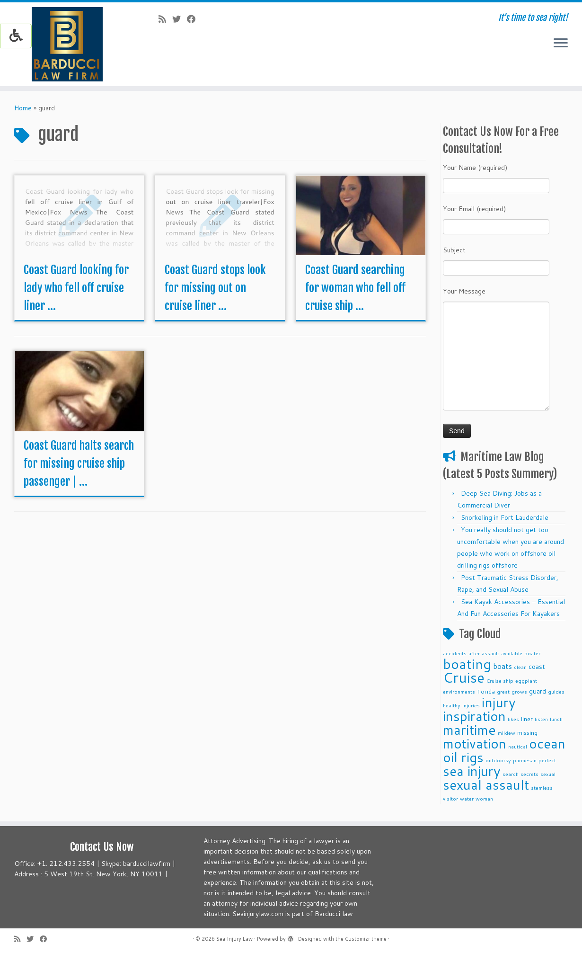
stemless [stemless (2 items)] (542, 787)
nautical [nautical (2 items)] (517, 746)
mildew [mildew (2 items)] (506, 732)
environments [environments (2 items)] (459, 691)
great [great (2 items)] (503, 691)
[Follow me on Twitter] (179, 19)
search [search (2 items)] (511, 773)
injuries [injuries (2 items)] (471, 705)
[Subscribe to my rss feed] (165, 19)
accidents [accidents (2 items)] (455, 653)
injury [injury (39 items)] (499, 702)
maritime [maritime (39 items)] (469, 729)
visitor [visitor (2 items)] (450, 798)
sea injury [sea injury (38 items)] (472, 770)
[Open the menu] (561, 43)
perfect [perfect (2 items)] (547, 760)
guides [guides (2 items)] (556, 691)
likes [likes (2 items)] (513, 718)
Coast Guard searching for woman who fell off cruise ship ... (355, 288)
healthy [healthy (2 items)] (451, 705)
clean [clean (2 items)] (520, 666)
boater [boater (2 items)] (532, 653)
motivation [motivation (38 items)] (474, 743)
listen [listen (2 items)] (541, 718)
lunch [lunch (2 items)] (556, 718)
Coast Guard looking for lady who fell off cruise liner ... (76, 288)
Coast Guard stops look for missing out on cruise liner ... (215, 288)
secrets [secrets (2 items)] (529, 773)
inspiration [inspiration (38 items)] (474, 715)
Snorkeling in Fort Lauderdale (504, 517)
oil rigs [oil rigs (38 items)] (463, 757)
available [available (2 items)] (511, 653)
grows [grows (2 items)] (519, 691)
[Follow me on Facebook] (194, 19)
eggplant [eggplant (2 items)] (526, 680)
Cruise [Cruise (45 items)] (464, 677)
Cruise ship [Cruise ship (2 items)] (499, 680)
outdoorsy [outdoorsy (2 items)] (498, 760)
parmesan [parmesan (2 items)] (525, 760)
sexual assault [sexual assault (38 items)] (486, 784)
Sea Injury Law (234, 939)
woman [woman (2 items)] (484, 798)
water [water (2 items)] (467, 798)
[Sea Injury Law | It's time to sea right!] (67, 44)
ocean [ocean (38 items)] (547, 743)
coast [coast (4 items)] (537, 666)
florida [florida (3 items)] (486, 691)
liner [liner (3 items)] (527, 718)
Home (23, 108)
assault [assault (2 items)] (490, 653)
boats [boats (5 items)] (502, 666)
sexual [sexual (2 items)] (548, 773)
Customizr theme (366, 939)
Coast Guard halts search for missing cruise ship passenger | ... (79, 463)
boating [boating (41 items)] (467, 663)
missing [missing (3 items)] (527, 732)
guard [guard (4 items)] (537, 691)
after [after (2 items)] (474, 653)
